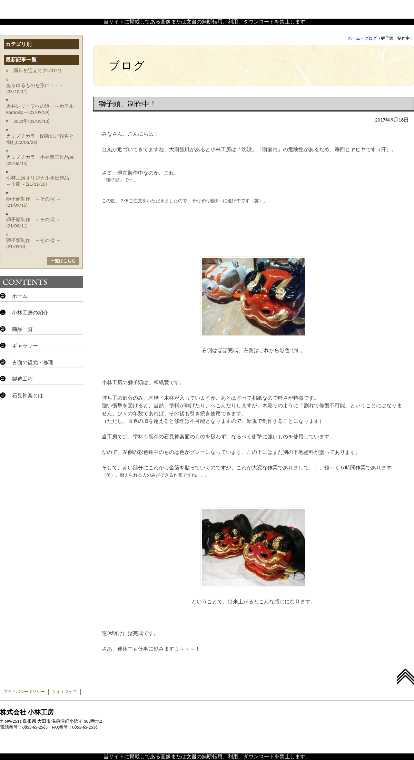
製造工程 (22, 379)
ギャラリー (25, 346)
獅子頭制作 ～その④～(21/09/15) (33, 202)
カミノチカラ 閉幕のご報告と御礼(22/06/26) (40, 139)
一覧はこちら (63, 261)
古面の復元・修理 (32, 362)
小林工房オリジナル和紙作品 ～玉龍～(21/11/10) (40, 181)
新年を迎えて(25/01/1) (37, 71)
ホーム (354, 38)
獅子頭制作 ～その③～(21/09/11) (33, 223)
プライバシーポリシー (24, 691)
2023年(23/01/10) (31, 121)
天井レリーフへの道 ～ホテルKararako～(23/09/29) (40, 109)
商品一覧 (22, 329)
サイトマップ (64, 691)
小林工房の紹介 (30, 313)
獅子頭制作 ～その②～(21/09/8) (33, 243)
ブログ (370, 38)
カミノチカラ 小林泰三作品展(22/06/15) (40, 160)
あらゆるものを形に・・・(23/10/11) (35, 88)
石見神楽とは (27, 395)
